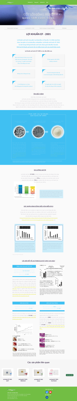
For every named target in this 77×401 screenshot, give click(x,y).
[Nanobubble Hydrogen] (12, 28)
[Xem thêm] (69, 375)
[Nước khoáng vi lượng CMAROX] (47, 28)
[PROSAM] (64, 28)
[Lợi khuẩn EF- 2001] (30, 28)
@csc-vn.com (15, 398)
